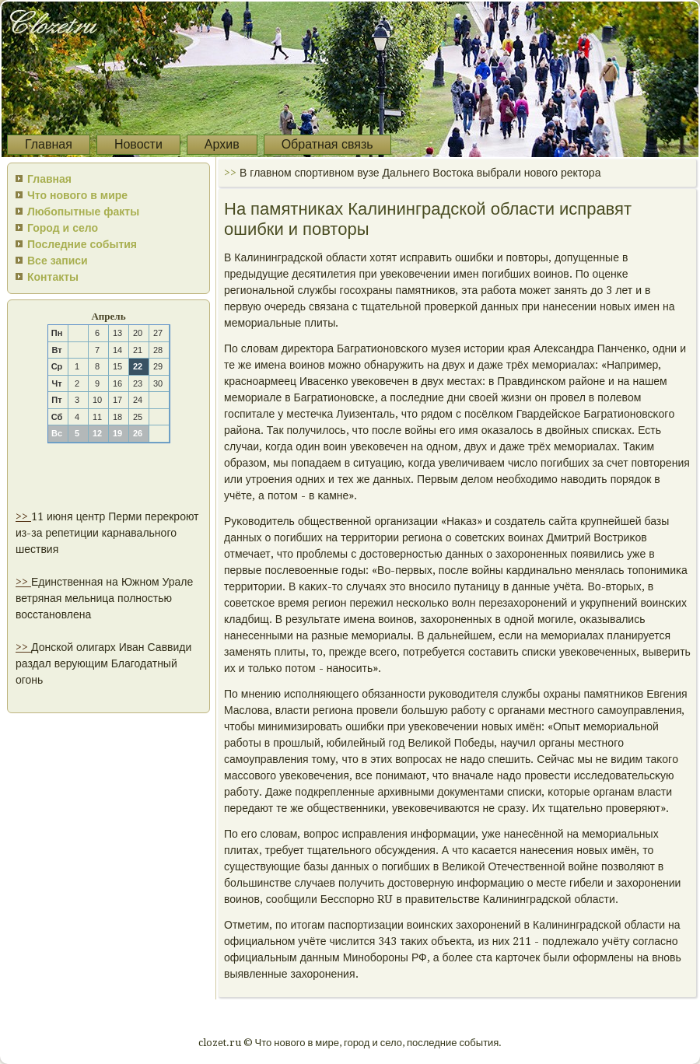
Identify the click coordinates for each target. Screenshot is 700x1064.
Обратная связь (327, 144)
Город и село (62, 228)
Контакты (53, 277)
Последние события (82, 244)
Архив (222, 144)
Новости (138, 144)
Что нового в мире (77, 195)
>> (23, 516)
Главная (48, 144)
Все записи (57, 260)
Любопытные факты (83, 211)
